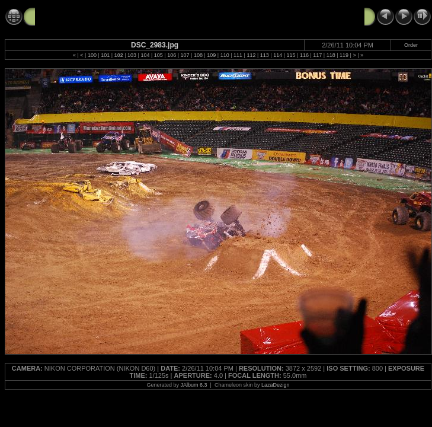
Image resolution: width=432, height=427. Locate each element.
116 (304, 55)
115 (291, 55)
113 (264, 55)
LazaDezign (275, 385)
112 (251, 55)
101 (105, 55)
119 (344, 55)
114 (277, 55)
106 (171, 55)
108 (198, 55)
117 (317, 55)
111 (237, 55)
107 (185, 55)
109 (211, 55)
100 (92, 55)
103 (131, 55)
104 (144, 55)
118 (331, 55)
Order (411, 45)
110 (224, 55)
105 (158, 55)
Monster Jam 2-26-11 (76, 16)
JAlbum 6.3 (194, 385)
